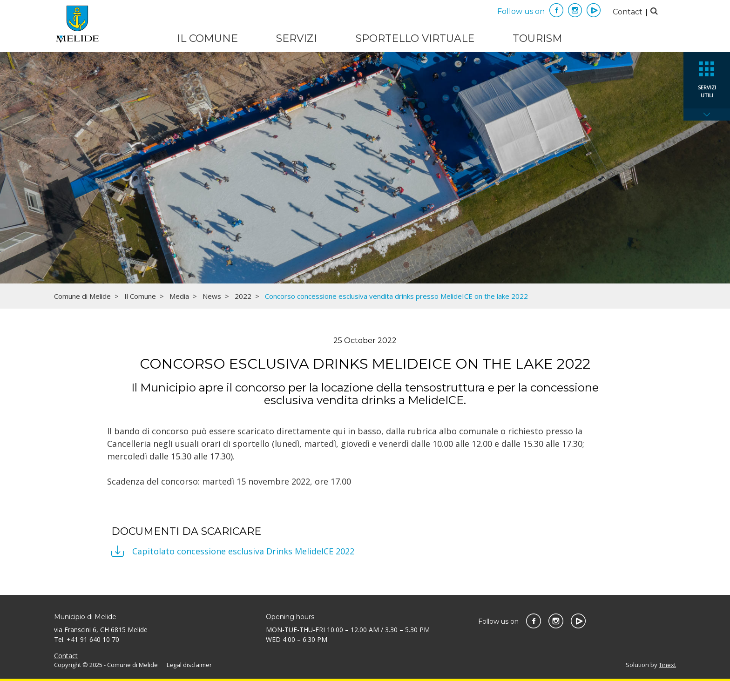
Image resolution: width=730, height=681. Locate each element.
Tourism (537, 38)
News (212, 296)
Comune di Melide (82, 296)
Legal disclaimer (189, 665)
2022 (243, 296)
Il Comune (207, 38)
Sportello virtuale (415, 38)
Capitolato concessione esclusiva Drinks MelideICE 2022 (243, 551)
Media (179, 296)
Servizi (296, 38)
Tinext (667, 665)
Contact (627, 11)
